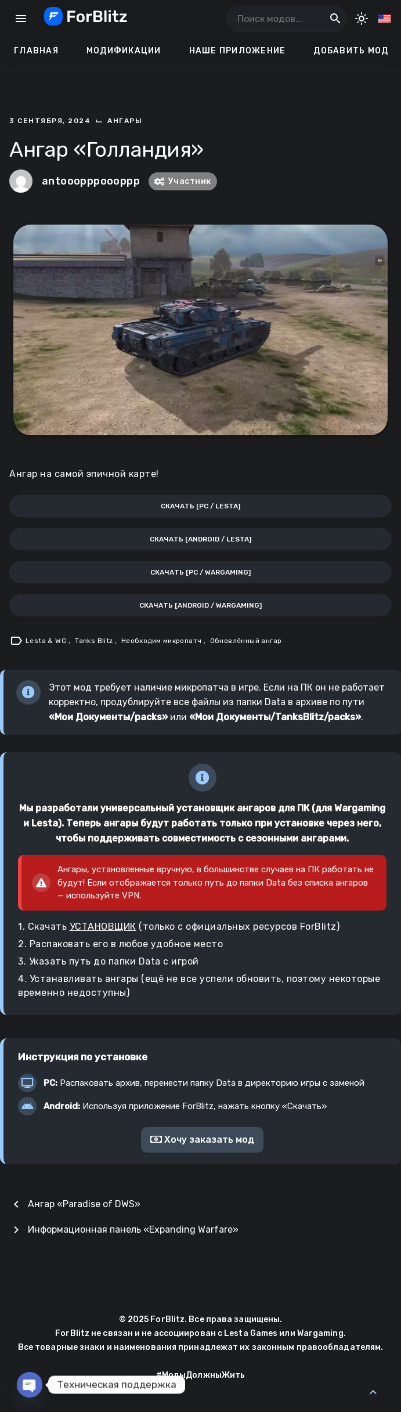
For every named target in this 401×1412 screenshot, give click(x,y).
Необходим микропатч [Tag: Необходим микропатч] (162, 641)
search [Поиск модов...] (335, 19)
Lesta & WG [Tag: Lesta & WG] (47, 641)
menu (21, 19)
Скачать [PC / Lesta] (200, 506)
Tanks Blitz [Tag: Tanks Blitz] (95, 641)
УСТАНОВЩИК (103, 926)
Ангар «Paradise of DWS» (84, 1203)
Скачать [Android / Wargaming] (200, 605)
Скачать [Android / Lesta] (200, 539)
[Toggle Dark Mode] (361, 18)
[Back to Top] (373, 1392)
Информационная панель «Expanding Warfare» (133, 1229)
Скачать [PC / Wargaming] (200, 572)
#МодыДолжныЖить (200, 1375)
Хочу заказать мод (202, 1139)
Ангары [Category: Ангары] (124, 121)
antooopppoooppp (91, 181)
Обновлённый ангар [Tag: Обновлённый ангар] (246, 641)
